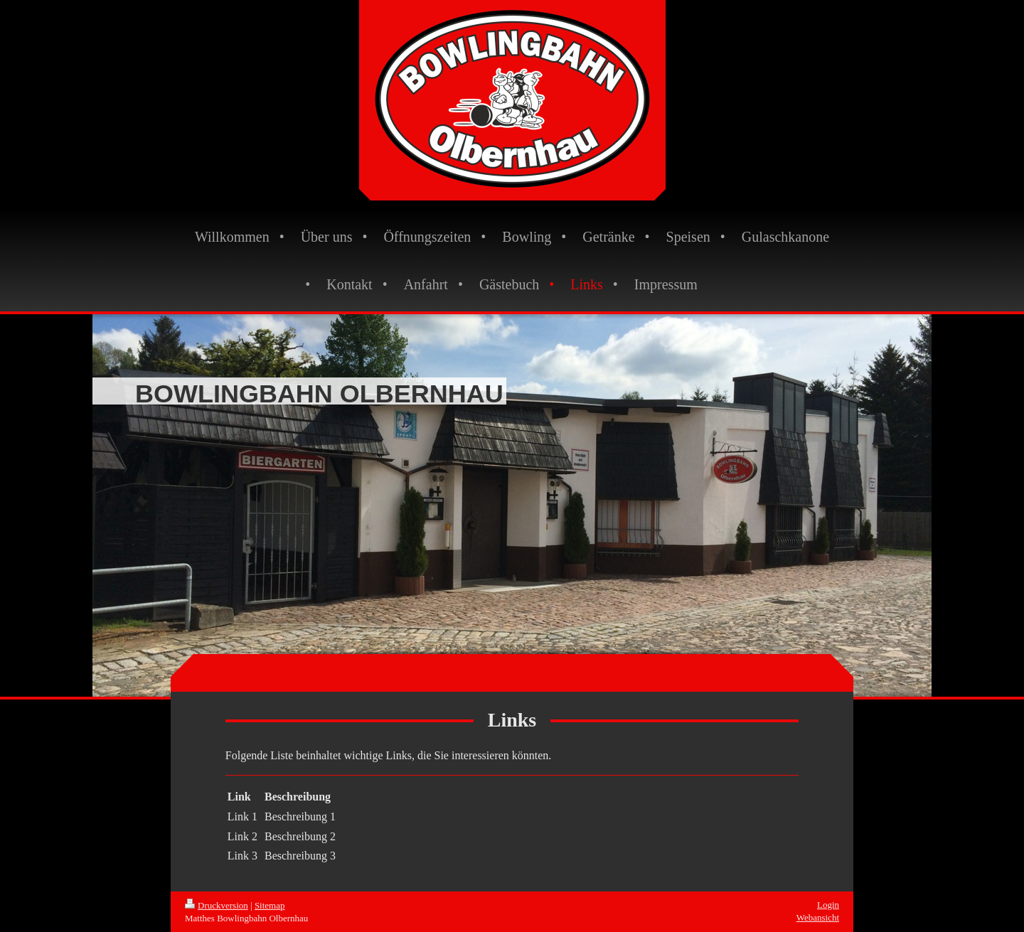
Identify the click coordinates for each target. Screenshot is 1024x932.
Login (828, 904)
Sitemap (270, 905)
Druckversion (216, 905)
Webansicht (817, 917)
